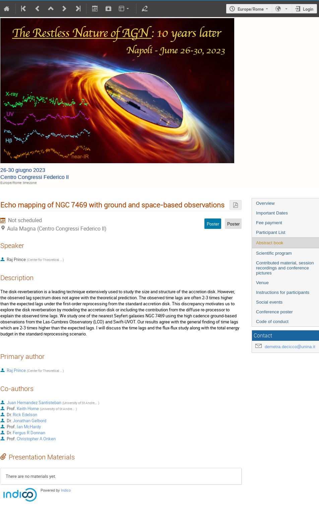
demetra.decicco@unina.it (290, 347)
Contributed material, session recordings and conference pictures (285, 267)
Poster (233, 224)
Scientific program (274, 253)
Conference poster (274, 311)
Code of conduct (272, 321)
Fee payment (269, 222)
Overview (265, 203)
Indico (66, 490)
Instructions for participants (282, 292)
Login (308, 9)
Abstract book (269, 242)
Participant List (270, 232)
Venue (262, 282)
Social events (269, 302)
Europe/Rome (251, 9)
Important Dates (272, 212)
